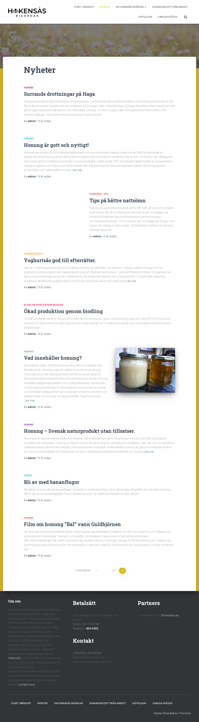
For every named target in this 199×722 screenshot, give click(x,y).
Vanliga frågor (167, 17)
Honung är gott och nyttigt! (56, 145)
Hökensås (14, 658)
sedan (44, 121)
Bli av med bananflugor (51, 482)
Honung (28, 87)
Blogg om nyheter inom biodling (43, 305)
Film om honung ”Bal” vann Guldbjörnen (72, 524)
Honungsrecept (34, 253)
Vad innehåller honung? (53, 358)
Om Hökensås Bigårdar (131, 7)
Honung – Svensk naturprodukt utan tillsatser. (79, 431)
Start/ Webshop (84, 7)
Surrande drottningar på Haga (59, 94)
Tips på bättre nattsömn (117, 200)
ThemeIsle (184, 713)
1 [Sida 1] (98, 570)
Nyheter (105, 7)
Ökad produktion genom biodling (63, 311)
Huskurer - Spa (98, 194)
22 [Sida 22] (113, 570)
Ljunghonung (26, 684)
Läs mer (77, 170)
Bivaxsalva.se (170, 615)
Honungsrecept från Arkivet (170, 7)
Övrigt (28, 475)
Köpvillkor (145, 17)
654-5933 (92, 628)
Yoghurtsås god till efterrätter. (60, 260)
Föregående (83, 570)
